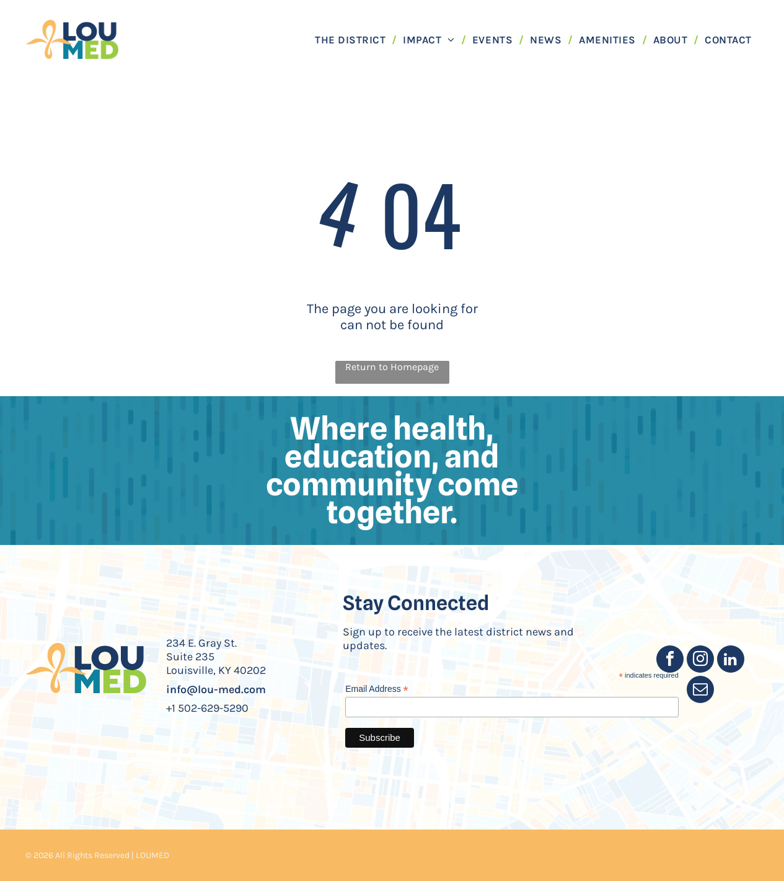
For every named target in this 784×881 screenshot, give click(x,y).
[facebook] (670, 660)
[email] (700, 691)
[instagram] (700, 660)
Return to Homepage (392, 367)
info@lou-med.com (216, 689)
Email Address (376, 689)
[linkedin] (730, 660)
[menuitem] (353, 39)
